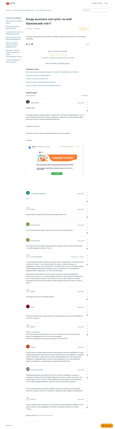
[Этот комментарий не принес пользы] (87, 107)
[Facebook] (27, 44)
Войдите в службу (31, 415)
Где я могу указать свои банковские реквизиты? (13, 38)
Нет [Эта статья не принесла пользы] (62, 54)
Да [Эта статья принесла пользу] (52, 54)
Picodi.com (9, 10)
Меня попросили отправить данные (14, 22)
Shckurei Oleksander (37, 369)
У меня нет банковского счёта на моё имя (13, 61)
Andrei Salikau (35, 102)
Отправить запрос (97, 3)
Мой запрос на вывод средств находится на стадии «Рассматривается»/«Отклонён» (14, 53)
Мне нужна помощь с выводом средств (23, 10)
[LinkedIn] (32, 44)
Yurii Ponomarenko (36, 256)
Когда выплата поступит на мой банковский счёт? (14, 33)
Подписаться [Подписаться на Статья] (84, 29)
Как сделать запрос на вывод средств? (13, 27)
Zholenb (33, 347)
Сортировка (85, 95)
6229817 (33, 399)
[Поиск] (95, 10)
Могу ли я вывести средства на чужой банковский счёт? (11, 45)
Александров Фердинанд (38, 193)
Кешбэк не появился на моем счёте (37, 78)
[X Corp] (29, 44)
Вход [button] (106, 3)
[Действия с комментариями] (87, 110)
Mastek (33, 209)
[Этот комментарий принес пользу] (87, 101)
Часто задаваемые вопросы (43, 10)
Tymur (32, 307)
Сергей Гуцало (35, 224)
